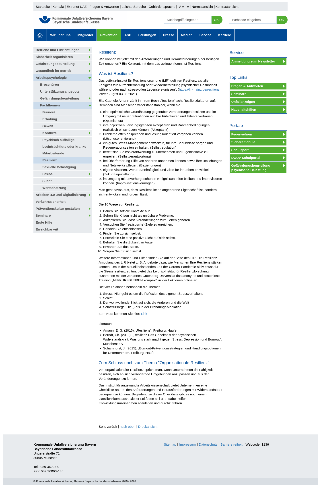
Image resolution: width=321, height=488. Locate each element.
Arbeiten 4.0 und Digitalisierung (61, 195)
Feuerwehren (241, 134)
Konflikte (49, 133)
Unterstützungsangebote (60, 91)
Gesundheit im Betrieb (53, 71)
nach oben (127, 426)
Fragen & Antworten (104, 6)
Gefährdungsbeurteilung (55, 64)
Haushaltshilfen (243, 109)
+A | (187, 6)
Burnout (48, 112)
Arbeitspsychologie (51, 77)
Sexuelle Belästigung (59, 167)
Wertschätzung (54, 188)
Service (205, 35)
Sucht (47, 181)
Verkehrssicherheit (51, 202)
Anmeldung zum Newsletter (253, 61)
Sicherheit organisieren (54, 57)
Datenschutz (208, 444)
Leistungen (147, 35)
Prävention (108, 35)
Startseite (43, 6)
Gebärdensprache (161, 6)
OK (216, 20)
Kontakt (58, 6)
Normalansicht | (203, 6)
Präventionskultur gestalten (58, 208)
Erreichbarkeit (47, 229)
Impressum (187, 444)
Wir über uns (60, 35)
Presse (168, 35)
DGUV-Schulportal (245, 158)
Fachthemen (50, 105)
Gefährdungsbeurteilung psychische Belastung (250, 168)
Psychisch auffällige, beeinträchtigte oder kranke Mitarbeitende (64, 146)
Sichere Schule (243, 142)
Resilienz (49, 160)
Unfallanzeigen (243, 102)
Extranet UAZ (77, 6)
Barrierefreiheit (231, 444)
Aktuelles (40, 35)
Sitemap (170, 444)
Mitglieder (85, 35)
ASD (128, 35)
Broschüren (49, 84)
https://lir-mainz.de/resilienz (199, 89)
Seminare (43, 215)
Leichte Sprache (134, 6)
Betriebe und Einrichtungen (58, 50)
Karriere (224, 35)
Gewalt (47, 126)
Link (144, 314)
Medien (187, 35)
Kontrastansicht (226, 6)
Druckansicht (148, 426)
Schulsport (240, 150)
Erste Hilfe (44, 222)
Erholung (49, 119)
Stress (47, 174)
